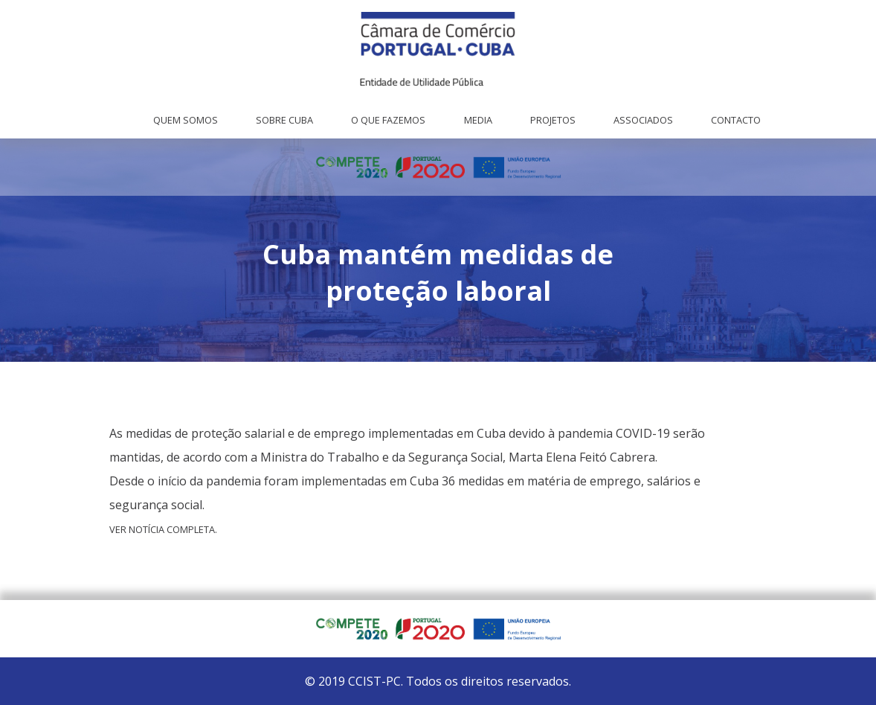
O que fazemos (388, 120)
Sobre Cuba (284, 120)
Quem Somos (185, 120)
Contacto (736, 120)
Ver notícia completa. (163, 529)
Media (478, 120)
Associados (643, 120)
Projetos (553, 120)
